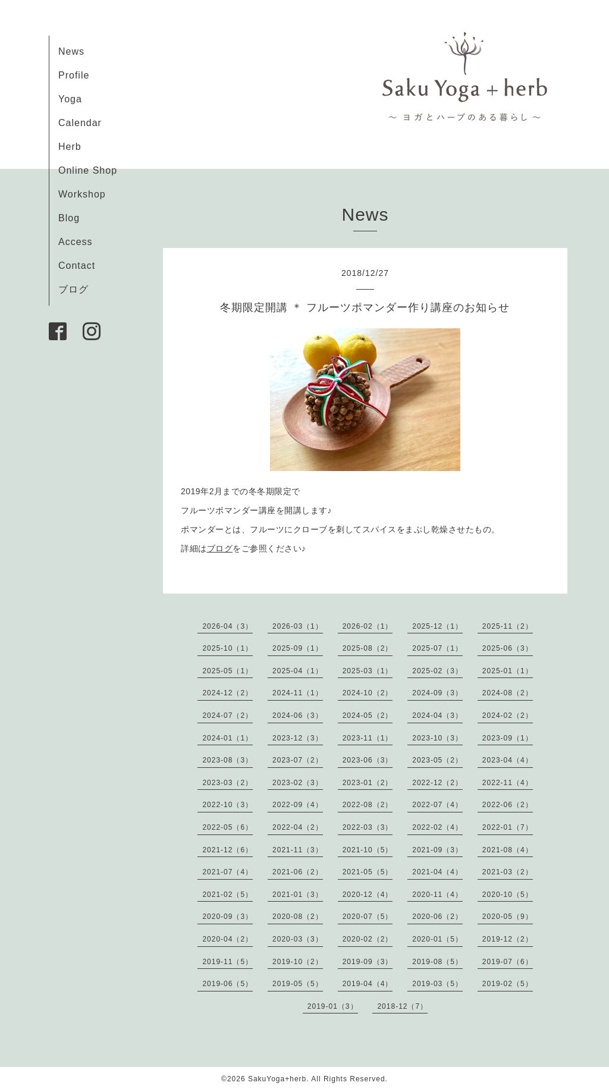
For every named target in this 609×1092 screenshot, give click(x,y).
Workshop (82, 194)
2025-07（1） (437, 648)
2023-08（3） (227, 760)
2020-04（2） (227, 939)
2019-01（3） (332, 1006)
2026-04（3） (227, 626)
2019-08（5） (437, 962)
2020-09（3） (227, 916)
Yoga (70, 99)
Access (75, 242)
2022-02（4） (437, 827)
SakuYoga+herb (277, 1079)
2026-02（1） (368, 626)
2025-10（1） (227, 648)
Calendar (80, 123)
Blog (69, 218)
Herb (69, 147)
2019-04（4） (368, 984)
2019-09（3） (368, 962)
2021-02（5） (227, 894)
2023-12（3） (297, 738)
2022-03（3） (368, 827)
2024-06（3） (297, 715)
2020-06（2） (437, 916)
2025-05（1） (227, 671)
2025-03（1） (368, 671)
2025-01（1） (507, 671)
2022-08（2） (368, 805)
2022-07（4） (437, 805)
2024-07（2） (227, 715)
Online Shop (87, 170)
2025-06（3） (507, 648)
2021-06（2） (297, 872)
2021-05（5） (368, 872)
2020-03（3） (297, 939)
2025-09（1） (297, 648)
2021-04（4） (437, 872)
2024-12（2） (227, 693)
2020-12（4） (368, 894)
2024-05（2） (368, 715)
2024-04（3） (437, 715)
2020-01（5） (437, 939)
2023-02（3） (297, 783)
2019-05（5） (297, 984)
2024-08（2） (507, 693)
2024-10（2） (368, 693)
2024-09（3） (437, 693)
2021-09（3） (437, 850)
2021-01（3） (297, 894)
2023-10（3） (437, 738)
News (71, 51)
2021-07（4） (227, 872)
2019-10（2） (297, 962)
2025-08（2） (368, 648)
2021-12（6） (227, 850)
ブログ (73, 289)
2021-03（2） (507, 872)
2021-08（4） (507, 850)
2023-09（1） (507, 738)
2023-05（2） (437, 760)
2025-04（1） (297, 671)
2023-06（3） (368, 760)
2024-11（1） (297, 693)
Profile (73, 75)
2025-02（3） (437, 671)
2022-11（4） (507, 783)
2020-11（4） (437, 894)
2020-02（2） (368, 939)
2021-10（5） (368, 850)
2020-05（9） (507, 916)
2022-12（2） (437, 783)
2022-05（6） (227, 827)
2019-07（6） (507, 962)
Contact (76, 266)
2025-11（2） (507, 626)
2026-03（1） (297, 626)
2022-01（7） (507, 827)
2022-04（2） (297, 827)
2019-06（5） (227, 984)
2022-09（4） (297, 805)
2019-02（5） (507, 984)
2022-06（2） (507, 805)
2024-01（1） (227, 738)
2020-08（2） (297, 916)
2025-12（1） (437, 626)
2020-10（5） (507, 894)
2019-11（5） (227, 962)
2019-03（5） (437, 984)
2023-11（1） (368, 738)
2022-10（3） (227, 805)
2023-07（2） (297, 760)
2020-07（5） (368, 916)
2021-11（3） (297, 850)
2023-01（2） (368, 783)
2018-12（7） (402, 1006)
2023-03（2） (227, 783)
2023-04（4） (507, 760)
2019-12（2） (507, 939)
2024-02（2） (507, 715)
